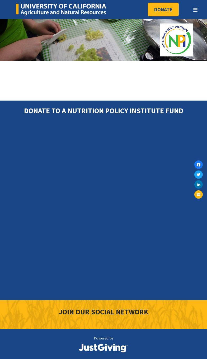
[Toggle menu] (195, 9)
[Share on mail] (198, 194)
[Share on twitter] (198, 174)
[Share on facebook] (198, 164)
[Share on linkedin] (198, 184)
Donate (163, 9)
